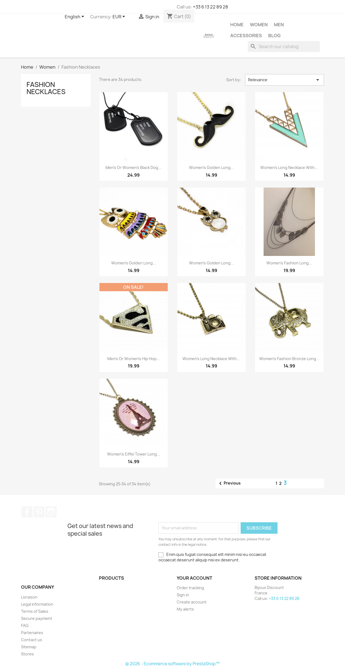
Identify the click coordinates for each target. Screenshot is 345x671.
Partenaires (32, 632)
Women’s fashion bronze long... (289, 358)
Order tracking (190, 587)
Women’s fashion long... (289, 263)
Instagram (51, 511)
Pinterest (39, 511)
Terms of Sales (34, 611)
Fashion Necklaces (46, 88)
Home (237, 25)
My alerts (185, 609)
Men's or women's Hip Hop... (133, 358)
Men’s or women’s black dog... (133, 167)
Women (259, 25)
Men (279, 25)
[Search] (284, 46)
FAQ (24, 625)
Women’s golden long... (211, 167)
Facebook (27, 511)
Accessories (246, 36)
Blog (274, 36)
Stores (27, 654)
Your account (194, 578)
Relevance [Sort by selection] (284, 80)
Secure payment (36, 618)
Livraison (29, 597)
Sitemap (28, 646)
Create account (192, 602)
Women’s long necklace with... (289, 167)
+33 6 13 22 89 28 (210, 7)
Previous (229, 483)
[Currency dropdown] (120, 17)
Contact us (31, 639)
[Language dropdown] (75, 17)
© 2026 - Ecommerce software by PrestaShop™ (172, 664)
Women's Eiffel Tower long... (133, 454)
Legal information (37, 604)
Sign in (183, 594)
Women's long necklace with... (211, 358)
